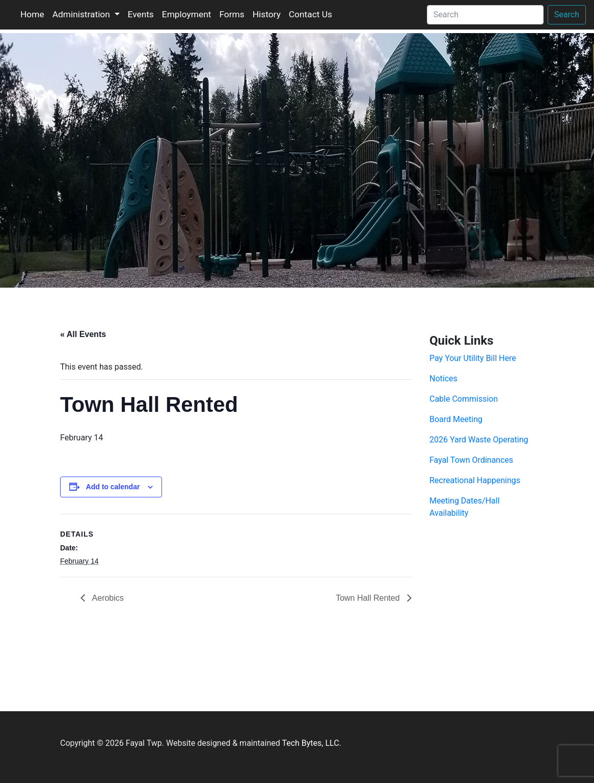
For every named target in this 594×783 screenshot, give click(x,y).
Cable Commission (463, 399)
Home (32, 14)
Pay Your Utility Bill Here (472, 358)
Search (566, 14)
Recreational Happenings (474, 480)
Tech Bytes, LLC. (311, 743)
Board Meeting (455, 419)
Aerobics (107, 598)
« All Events (83, 334)
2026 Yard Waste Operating (478, 439)
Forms (231, 14)
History (267, 14)
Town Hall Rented (369, 598)
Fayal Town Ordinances (471, 460)
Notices (443, 378)
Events (141, 14)
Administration (82, 14)
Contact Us (310, 14)
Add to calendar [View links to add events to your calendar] (113, 487)
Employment (186, 14)
